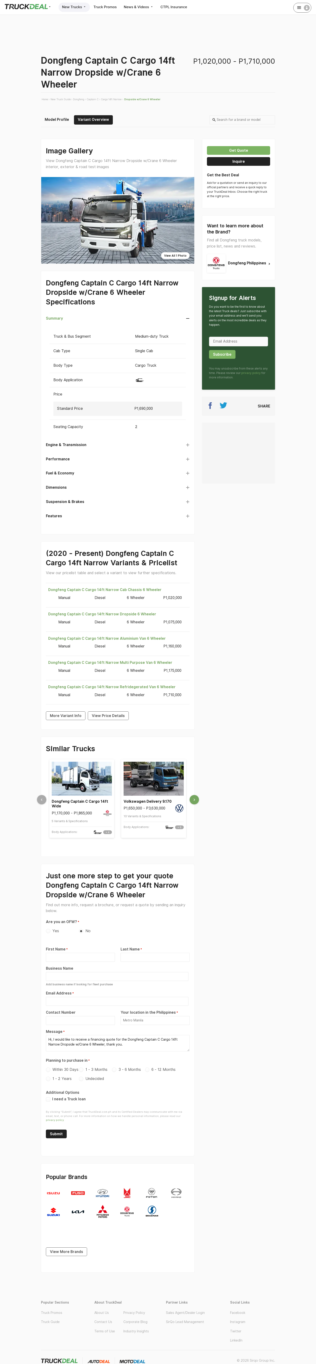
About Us (101, 1313)
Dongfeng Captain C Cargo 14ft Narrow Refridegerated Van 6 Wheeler (112, 687)
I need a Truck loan (66, 1099)
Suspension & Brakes (65, 501)
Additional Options (62, 1092)
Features (54, 516)
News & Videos (139, 7)
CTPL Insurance (174, 7)
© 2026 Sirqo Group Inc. (256, 1360)
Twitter (235, 1331)
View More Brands (66, 1251)
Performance (58, 459)
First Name (56, 949)
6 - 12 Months (163, 1069)
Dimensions (56, 487)
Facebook (237, 1313)
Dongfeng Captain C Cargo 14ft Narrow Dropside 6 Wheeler (102, 614)
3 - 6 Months (129, 1069)
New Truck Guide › (61, 99)
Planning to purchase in (67, 1060)
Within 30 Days (65, 1069)
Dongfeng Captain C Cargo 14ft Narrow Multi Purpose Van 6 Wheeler (110, 662)
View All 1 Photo (175, 255)
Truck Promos (105, 7)
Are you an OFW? (61, 922)
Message (54, 1031)
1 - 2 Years (62, 1078)
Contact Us (103, 1322)
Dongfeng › (79, 99)
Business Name (59, 968)
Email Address (59, 993)
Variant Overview (93, 119)
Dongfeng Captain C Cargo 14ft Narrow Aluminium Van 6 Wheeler (107, 638)
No (88, 931)
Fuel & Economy (60, 473)
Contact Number (61, 1012)
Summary (54, 318)
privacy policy (55, 1120)
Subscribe (222, 354)
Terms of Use (104, 1331)
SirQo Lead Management (185, 1322)
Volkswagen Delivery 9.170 (148, 801)
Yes (55, 931)
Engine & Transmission (66, 445)
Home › (46, 99)
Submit (56, 1134)
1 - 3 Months (96, 1069)
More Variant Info (65, 715)
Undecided (94, 1078)
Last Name (130, 949)
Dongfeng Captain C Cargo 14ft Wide (80, 804)
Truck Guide (50, 1322)
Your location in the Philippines (148, 1012)
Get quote (238, 150)
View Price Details (108, 715)
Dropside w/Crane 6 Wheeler (142, 99)
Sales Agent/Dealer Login (185, 1313)
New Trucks (74, 7)
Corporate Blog (135, 1322)
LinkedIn (236, 1340)
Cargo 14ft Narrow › (112, 99)
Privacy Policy (134, 1313)
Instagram (237, 1322)
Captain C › (93, 99)
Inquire (238, 161)
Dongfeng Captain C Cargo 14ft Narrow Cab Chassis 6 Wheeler (105, 590)
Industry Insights (136, 1331)
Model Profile (57, 119)
